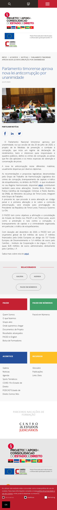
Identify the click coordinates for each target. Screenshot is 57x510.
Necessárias (9, 497)
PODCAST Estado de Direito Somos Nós (11, 392)
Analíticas (30, 497)
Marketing (51, 497)
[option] (28, 427)
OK (6, 504)
